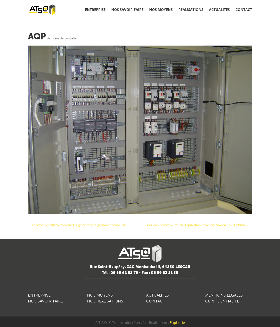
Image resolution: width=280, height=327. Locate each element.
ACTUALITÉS (157, 295)
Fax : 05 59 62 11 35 (160, 272)
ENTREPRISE (39, 295)
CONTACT (155, 301)
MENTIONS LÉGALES (224, 295)
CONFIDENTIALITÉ (222, 301)
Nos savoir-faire (127, 10)
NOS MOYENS (100, 295)
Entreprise (95, 10)
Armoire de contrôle (62, 38)
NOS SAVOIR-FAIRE (45, 301)
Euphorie (177, 322)
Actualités (219, 10)
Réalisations (190, 10)
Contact (243, 10)
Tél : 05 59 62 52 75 (120, 272)
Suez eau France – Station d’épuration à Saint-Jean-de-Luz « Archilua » (198, 225)
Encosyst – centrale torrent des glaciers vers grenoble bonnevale (77, 225)
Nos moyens (161, 10)
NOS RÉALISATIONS (105, 301)
